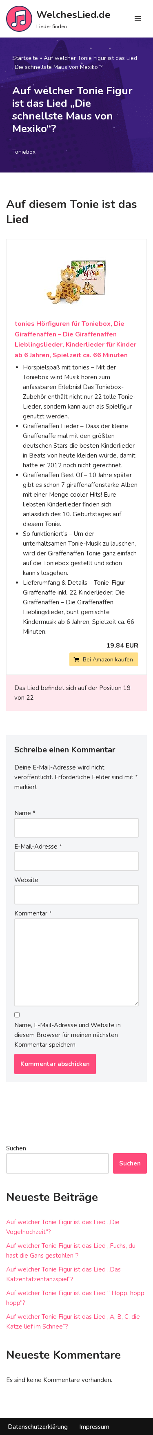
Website (26, 880)
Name (24, 813)
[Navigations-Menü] (138, 18)
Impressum (94, 1427)
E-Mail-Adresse (38, 846)
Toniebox (23, 152)
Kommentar (33, 913)
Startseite (25, 58)
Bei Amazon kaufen (108, 659)
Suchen (16, 1148)
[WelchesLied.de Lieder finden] (58, 19)
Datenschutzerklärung (38, 1427)
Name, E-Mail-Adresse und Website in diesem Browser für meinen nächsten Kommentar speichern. (67, 1035)
